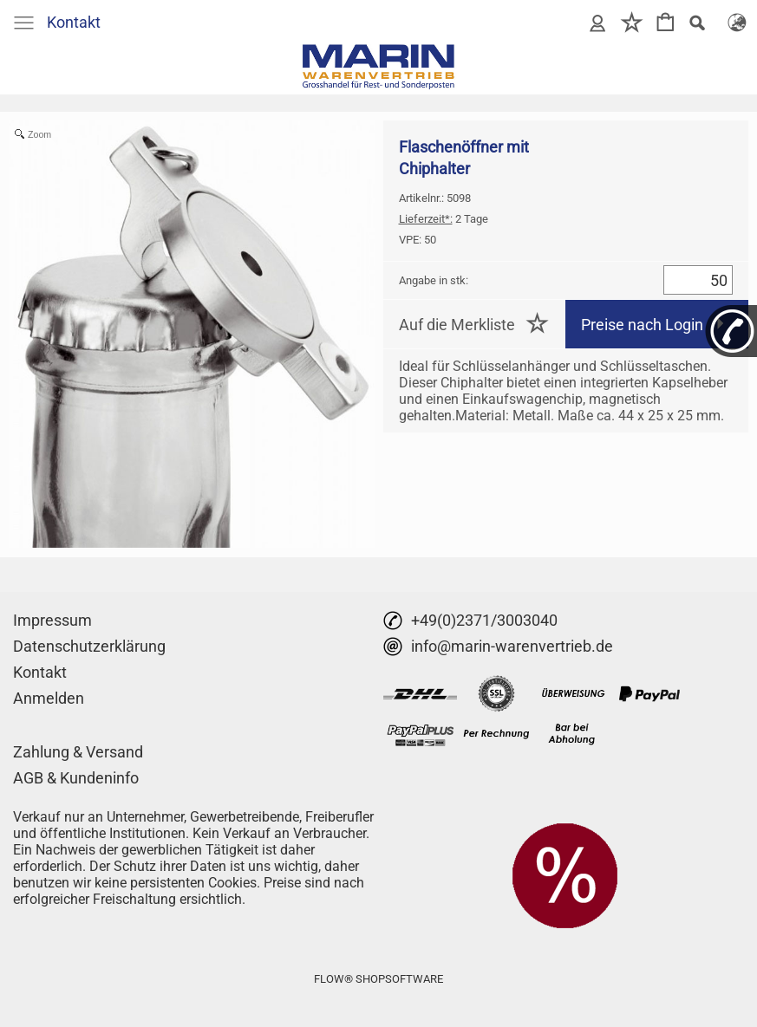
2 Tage (443, 218)
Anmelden (48, 698)
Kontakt (74, 22)
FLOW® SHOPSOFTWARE (378, 978)
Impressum (52, 620)
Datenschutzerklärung (89, 646)
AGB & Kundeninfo (76, 778)
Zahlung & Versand (78, 752)
